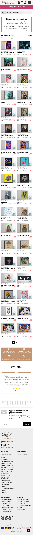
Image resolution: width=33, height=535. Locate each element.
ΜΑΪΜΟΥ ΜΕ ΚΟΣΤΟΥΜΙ (23, 185)
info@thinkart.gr (5, 445)
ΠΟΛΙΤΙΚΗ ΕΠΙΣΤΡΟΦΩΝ (23, 501)
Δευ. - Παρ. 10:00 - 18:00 (7, 447)
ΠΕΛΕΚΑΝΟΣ (4, 202)
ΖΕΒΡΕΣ (19, 268)
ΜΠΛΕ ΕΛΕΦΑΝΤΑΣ (6, 69)
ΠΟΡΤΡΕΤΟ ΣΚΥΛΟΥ (6, 235)
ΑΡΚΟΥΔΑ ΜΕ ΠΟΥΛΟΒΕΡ (23, 252)
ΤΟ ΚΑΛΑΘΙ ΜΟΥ (6, 503)
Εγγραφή (27, 424)
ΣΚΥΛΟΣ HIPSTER (21, 119)
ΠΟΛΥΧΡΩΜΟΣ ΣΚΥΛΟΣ (22, 152)
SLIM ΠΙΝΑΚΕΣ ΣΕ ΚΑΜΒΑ (8, 461)
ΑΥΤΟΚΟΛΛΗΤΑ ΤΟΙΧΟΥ (7, 471)
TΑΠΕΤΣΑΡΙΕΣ (5, 473)
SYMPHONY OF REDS (7, 483)
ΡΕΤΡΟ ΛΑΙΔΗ (4, 185)
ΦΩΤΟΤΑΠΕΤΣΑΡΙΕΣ (6, 475)
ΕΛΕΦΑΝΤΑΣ (20, 202)
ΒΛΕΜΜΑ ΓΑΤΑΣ (21, 52)
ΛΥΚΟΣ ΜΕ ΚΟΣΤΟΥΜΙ (22, 135)
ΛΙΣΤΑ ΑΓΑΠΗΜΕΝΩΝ (7, 505)
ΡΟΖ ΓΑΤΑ (19, 301)
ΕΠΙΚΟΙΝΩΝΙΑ (21, 509)
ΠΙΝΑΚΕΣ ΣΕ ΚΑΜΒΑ (6, 454)
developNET (19, 531)
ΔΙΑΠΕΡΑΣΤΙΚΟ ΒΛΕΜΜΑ (7, 252)
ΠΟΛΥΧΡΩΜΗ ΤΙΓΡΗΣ (22, 86)
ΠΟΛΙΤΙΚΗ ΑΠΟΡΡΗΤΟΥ (23, 499)
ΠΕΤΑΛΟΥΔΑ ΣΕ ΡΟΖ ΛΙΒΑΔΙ (8, 152)
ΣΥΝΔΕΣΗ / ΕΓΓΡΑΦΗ (7, 501)
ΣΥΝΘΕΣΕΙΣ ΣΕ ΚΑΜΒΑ (7, 469)
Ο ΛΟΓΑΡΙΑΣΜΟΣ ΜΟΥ (7, 499)
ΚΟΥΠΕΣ (4, 490)
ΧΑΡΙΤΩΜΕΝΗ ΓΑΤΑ (6, 335)
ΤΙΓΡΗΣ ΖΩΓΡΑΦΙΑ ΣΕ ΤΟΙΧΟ (8, 301)
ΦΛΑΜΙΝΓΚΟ (4, 86)
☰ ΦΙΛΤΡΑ (29, 35)
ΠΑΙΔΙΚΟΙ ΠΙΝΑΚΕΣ (6, 463)
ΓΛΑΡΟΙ (3, 218)
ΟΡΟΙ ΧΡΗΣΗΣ (21, 503)
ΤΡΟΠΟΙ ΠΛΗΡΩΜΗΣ (7, 509)
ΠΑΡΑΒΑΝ (4, 486)
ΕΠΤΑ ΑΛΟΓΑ (20, 335)
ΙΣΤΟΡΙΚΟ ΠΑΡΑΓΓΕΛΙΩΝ (7, 507)
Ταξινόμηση (11, 38)
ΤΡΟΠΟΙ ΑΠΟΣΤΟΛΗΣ (7, 511)
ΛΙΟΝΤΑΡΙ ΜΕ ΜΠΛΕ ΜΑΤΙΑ (8, 268)
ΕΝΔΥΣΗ (4, 492)
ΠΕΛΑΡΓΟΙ (20, 285)
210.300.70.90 (5, 444)
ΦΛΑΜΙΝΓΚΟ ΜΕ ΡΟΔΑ (22, 169)
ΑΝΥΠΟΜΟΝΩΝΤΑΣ (22, 218)
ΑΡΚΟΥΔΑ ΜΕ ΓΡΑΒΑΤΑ (23, 235)
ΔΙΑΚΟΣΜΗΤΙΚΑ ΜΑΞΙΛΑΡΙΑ (8, 488)
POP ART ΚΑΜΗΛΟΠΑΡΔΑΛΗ (8, 52)
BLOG (19, 460)
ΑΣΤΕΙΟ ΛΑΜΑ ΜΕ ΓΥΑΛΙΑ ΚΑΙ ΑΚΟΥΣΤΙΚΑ (7, 319)
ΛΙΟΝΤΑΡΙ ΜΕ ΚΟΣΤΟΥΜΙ (7, 135)
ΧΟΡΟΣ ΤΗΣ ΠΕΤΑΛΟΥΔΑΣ (23, 69)
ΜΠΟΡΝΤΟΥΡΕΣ (6, 480)
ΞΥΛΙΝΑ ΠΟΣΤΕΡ (6, 459)
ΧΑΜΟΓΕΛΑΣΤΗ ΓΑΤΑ (22, 318)
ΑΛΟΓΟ (3, 102)
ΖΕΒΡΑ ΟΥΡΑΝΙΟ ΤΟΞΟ (6, 169)
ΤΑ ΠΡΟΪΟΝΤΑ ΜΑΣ (22, 456)
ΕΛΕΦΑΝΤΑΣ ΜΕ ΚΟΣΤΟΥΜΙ (24, 102)
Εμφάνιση (3, 38)
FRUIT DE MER (5, 485)
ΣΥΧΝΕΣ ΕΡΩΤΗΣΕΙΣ (23, 458)
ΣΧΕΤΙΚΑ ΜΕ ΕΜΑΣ (22, 454)
